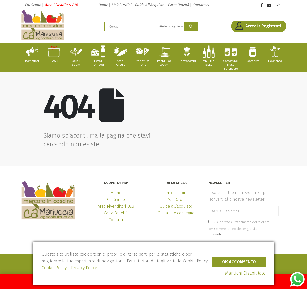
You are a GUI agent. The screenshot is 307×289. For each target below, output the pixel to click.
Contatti (116, 220)
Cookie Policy (54, 267)
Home (103, 5)
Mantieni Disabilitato (245, 273)
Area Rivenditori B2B (61, 5)
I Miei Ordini (121, 5)
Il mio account (176, 192)
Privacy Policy (84, 267)
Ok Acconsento (239, 262)
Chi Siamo (33, 5)
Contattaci (200, 5)
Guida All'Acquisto (149, 5)
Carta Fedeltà (178, 5)
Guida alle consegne (176, 213)
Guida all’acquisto (176, 206)
